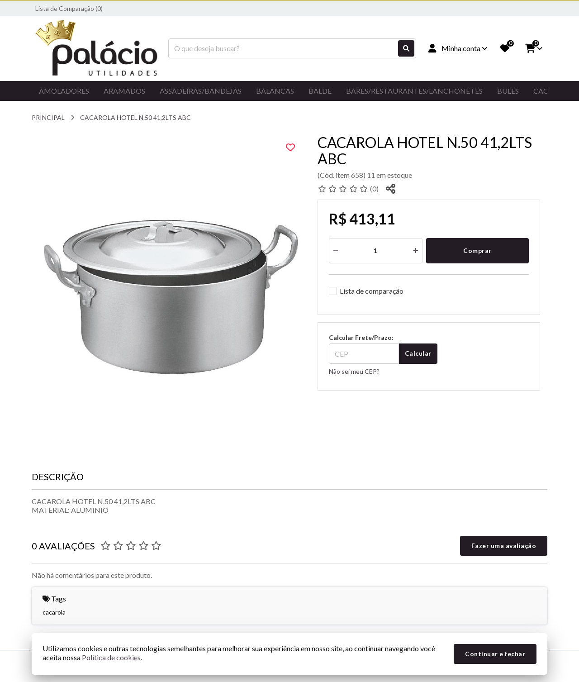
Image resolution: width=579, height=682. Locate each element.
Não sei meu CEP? (354, 371)
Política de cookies (111, 657)
